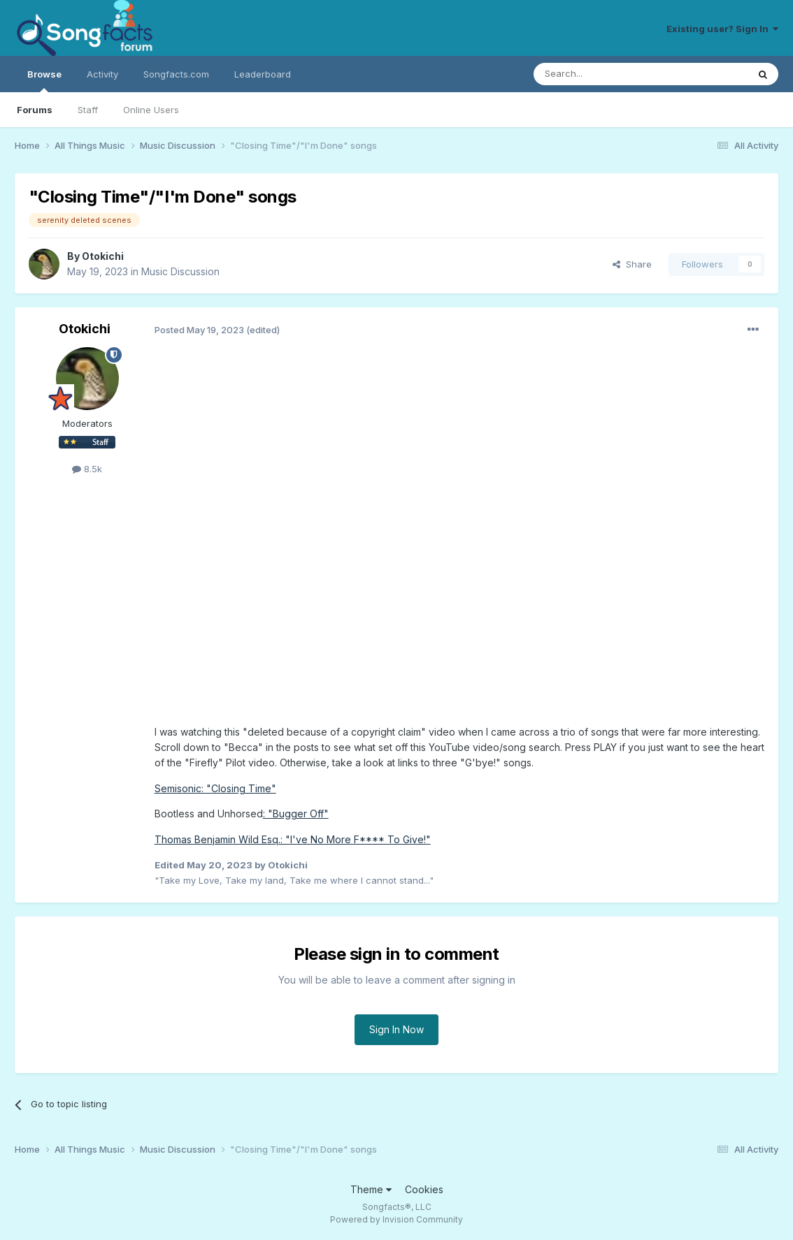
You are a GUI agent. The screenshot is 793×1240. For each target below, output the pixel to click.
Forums (34, 109)
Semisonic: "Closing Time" (215, 788)
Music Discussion (180, 271)
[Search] (605, 74)
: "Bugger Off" (296, 813)
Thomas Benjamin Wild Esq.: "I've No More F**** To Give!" (293, 839)
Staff (88, 109)
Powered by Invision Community (396, 1219)
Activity (102, 74)
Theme (371, 1189)
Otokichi (103, 256)
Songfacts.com (176, 74)
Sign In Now (396, 1029)
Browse (44, 80)
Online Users (151, 109)
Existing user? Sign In (722, 28)
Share (632, 264)
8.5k (87, 468)
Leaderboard (262, 74)
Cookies (424, 1189)
